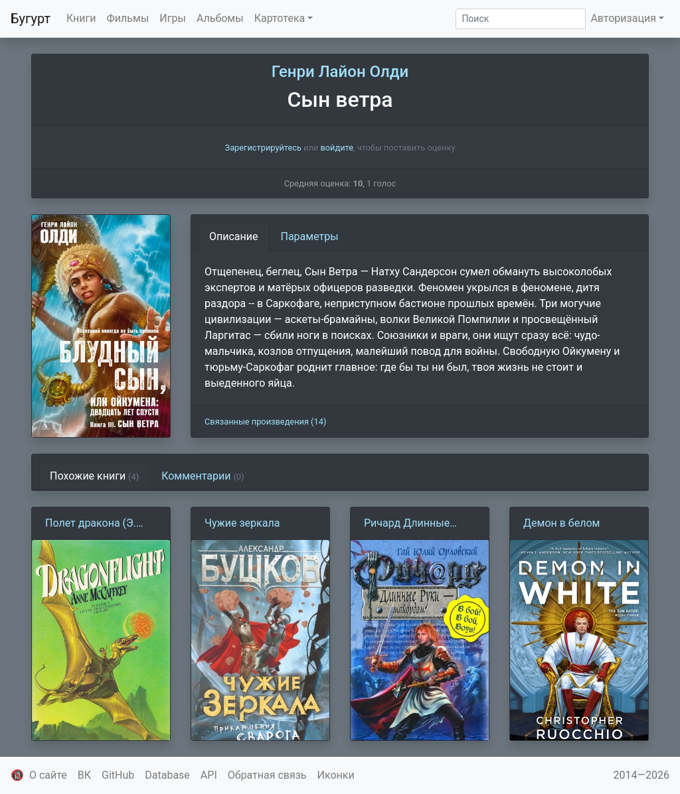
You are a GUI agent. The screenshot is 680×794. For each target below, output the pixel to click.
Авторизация (623, 18)
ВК (84, 775)
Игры (172, 18)
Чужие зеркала (242, 523)
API (209, 775)
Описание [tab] (233, 236)
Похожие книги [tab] (94, 476)
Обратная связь (267, 775)
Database (167, 775)
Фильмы (128, 18)
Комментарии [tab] (202, 476)
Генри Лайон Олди (340, 71)
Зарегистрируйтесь (263, 148)
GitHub (118, 775)
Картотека (279, 18)
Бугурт (30, 19)
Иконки (336, 775)
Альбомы (220, 18)
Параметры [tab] (310, 236)
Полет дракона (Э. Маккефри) (90, 524)
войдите (336, 148)
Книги (81, 18)
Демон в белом (561, 523)
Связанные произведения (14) (265, 422)
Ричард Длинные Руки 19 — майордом (416, 524)
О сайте (48, 775)
